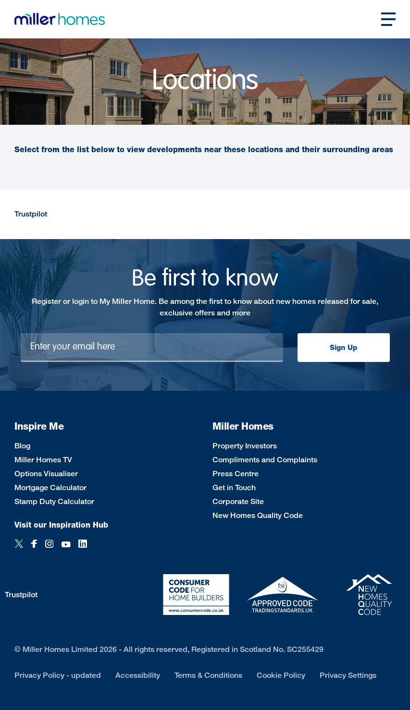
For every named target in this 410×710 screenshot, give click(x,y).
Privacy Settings (348, 675)
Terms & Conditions (208, 675)
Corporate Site (238, 501)
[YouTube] (66, 549)
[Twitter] (19, 549)
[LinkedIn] (82, 549)
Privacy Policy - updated (57, 675)
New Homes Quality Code (257, 515)
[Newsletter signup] (152, 347)
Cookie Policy (281, 675)
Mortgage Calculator (50, 487)
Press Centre (235, 473)
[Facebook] (34, 549)
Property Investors (244, 445)
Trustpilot (30, 213)
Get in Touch (234, 487)
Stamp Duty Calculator (54, 501)
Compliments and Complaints (264, 459)
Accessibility (137, 675)
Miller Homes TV (43, 459)
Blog (22, 445)
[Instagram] (49, 549)
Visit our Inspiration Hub (61, 524)
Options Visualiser (46, 473)
